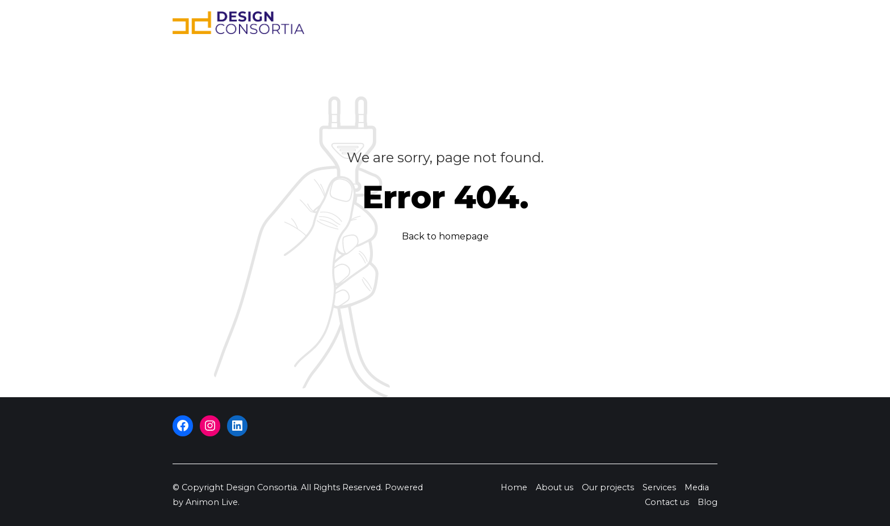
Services (552, 22)
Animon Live (212, 502)
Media (598, 22)
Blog (697, 22)
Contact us (649, 22)
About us (428, 22)
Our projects (491, 22)
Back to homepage (445, 236)
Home (381, 22)
